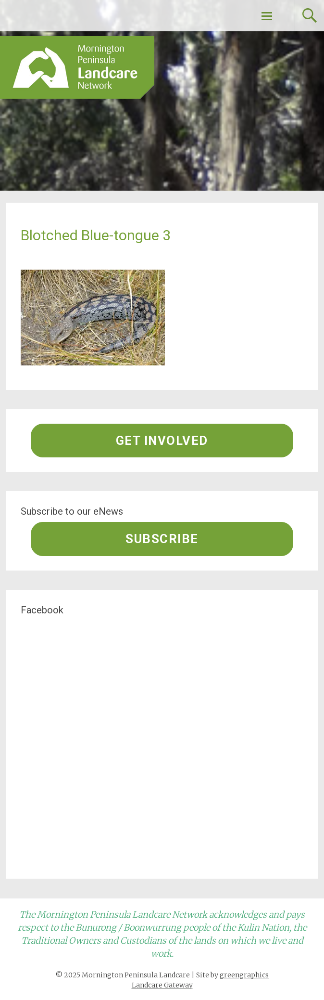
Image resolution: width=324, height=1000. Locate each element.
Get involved (162, 440)
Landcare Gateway (162, 985)
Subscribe (162, 539)
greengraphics (244, 975)
